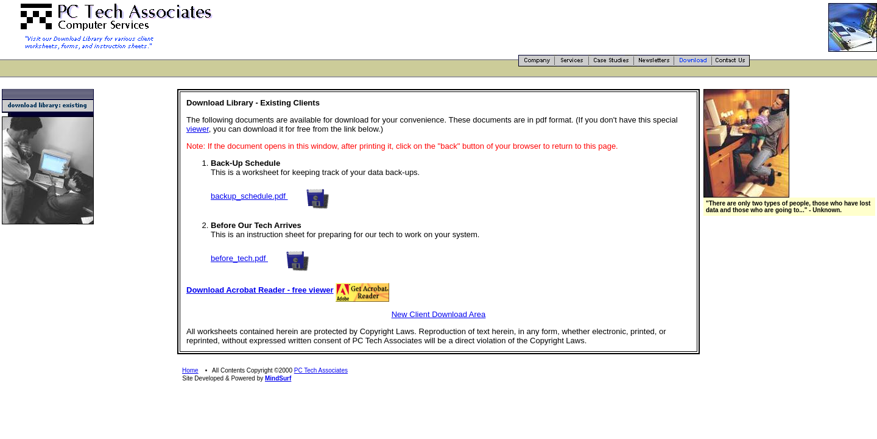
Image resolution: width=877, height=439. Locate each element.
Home (190, 370)
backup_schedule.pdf (249, 196)
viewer (197, 129)
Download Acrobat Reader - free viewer (260, 289)
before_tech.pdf (239, 258)
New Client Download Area (439, 314)
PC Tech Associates (321, 370)
